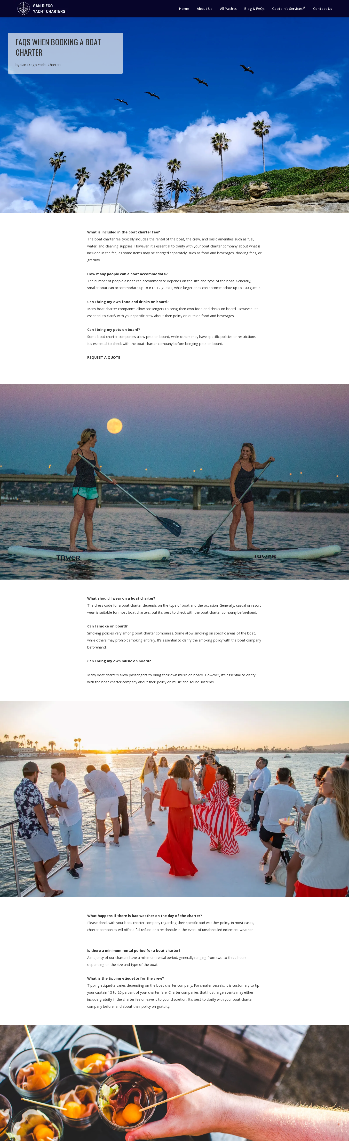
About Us (204, 8)
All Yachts (228, 8)
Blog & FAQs (254, 8)
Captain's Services (288, 8)
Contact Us (322, 8)
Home (184, 8)
